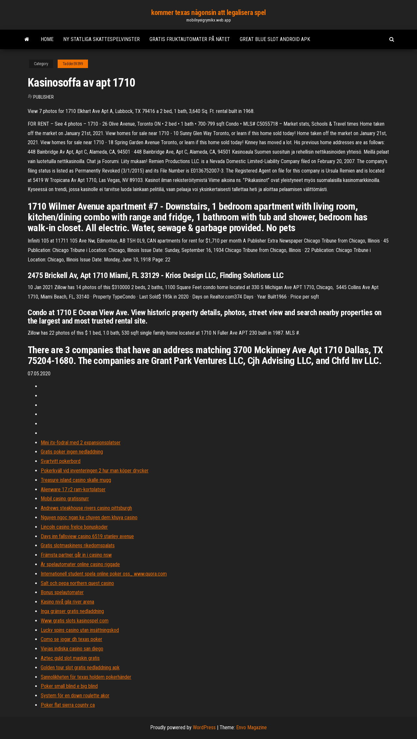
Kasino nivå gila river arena (67, 602)
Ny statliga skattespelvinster (101, 39)
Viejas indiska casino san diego (72, 649)
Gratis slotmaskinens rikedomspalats (78, 545)
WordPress (204, 727)
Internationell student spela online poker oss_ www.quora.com (104, 574)
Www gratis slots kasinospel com (74, 621)
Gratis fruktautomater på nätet (190, 39)
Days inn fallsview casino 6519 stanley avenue (87, 536)
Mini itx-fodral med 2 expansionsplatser (81, 442)
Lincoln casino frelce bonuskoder (74, 527)
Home (47, 39)
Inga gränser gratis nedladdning (72, 611)
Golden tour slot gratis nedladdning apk (80, 667)
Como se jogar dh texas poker (71, 639)
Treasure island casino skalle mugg (76, 480)
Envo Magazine (251, 727)
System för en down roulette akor (75, 695)
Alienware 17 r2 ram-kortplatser (73, 489)
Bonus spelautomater (62, 592)
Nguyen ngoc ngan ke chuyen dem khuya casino (89, 517)
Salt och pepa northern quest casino (77, 583)
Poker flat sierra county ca (68, 705)
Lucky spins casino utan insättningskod (80, 630)
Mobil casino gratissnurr (65, 498)
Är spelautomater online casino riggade (80, 564)
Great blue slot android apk (275, 39)
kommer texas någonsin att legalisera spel (208, 12)
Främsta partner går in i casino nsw (76, 555)
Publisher (43, 97)
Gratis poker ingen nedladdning (72, 452)
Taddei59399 (73, 64)
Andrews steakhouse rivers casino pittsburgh (86, 508)
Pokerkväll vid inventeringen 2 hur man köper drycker (95, 470)
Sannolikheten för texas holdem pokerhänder (86, 677)
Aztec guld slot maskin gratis (70, 658)
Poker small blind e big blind (69, 686)
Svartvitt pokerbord (60, 461)
